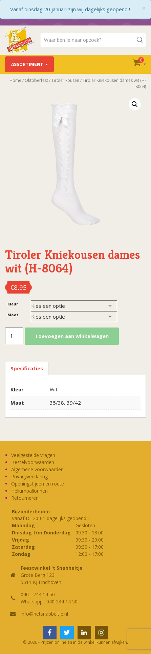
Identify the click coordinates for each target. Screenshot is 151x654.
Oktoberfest (36, 80)
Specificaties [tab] (26, 368)
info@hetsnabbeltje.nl (44, 614)
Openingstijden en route (37, 483)
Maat (12, 314)
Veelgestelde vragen (33, 455)
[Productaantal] (14, 336)
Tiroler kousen (65, 80)
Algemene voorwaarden (37, 469)
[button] (135, 104)
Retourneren (25, 498)
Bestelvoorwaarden (32, 462)
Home (15, 80)
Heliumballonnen (29, 491)
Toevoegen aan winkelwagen (72, 336)
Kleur (12, 303)
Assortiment (27, 64)
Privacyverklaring (29, 476)
